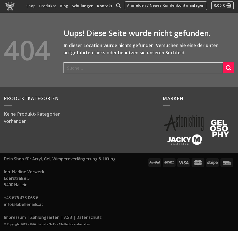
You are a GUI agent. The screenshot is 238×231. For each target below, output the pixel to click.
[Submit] (228, 67)
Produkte (47, 5)
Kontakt (105, 5)
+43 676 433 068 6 (21, 197)
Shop (31, 5)
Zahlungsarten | (46, 217)
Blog (64, 5)
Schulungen (82, 5)
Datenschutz (89, 217)
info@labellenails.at (23, 204)
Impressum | (16, 217)
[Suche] (118, 6)
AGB (68, 217)
